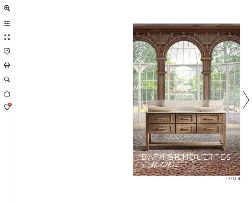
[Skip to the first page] (226, 178)
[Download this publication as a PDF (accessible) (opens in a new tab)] (7, 51)
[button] (7, 8)
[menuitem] (7, 15)
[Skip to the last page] (239, 178)
